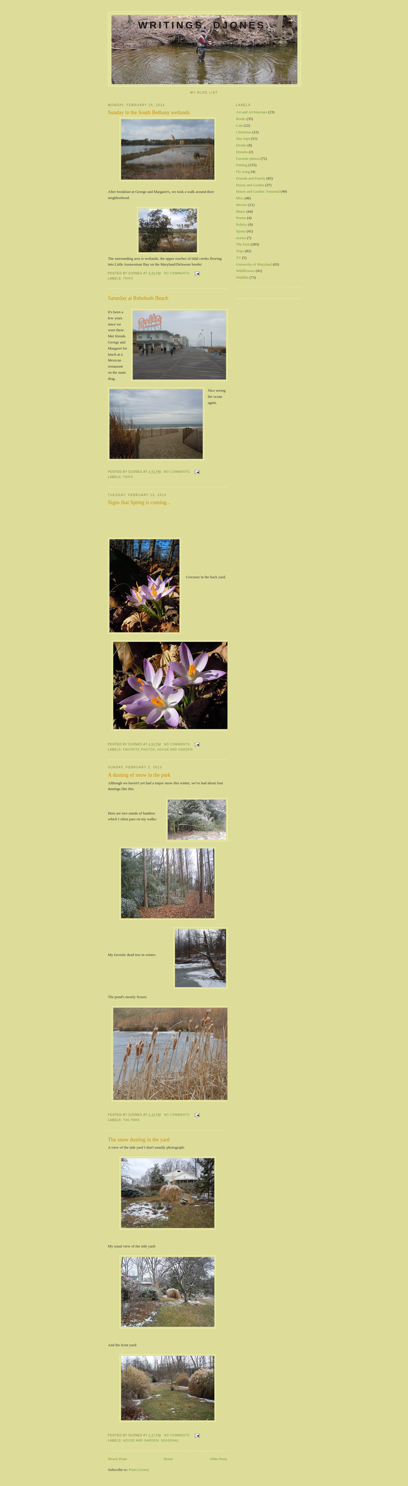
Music (241, 211)
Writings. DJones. (204, 25)
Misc (240, 198)
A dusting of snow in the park (139, 775)
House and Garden (175, 749)
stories (241, 238)
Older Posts (218, 1459)
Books (241, 119)
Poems (241, 218)
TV (238, 257)
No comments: (178, 273)
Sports (241, 231)
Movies (242, 205)
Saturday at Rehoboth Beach (138, 298)
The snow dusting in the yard (139, 1140)
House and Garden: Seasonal (151, 1440)
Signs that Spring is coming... (139, 502)
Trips (128, 278)
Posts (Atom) (139, 1469)
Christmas (244, 132)
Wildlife (242, 277)
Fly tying (243, 171)
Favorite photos (139, 749)
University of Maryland (254, 264)
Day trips (243, 138)
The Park (131, 1120)
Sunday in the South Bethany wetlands (149, 112)
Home (168, 1459)
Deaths (241, 145)
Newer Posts (117, 1459)
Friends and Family (251, 178)
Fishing (242, 165)
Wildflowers (245, 270)
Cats (239, 125)
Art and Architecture (251, 112)
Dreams (242, 152)
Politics (242, 224)
